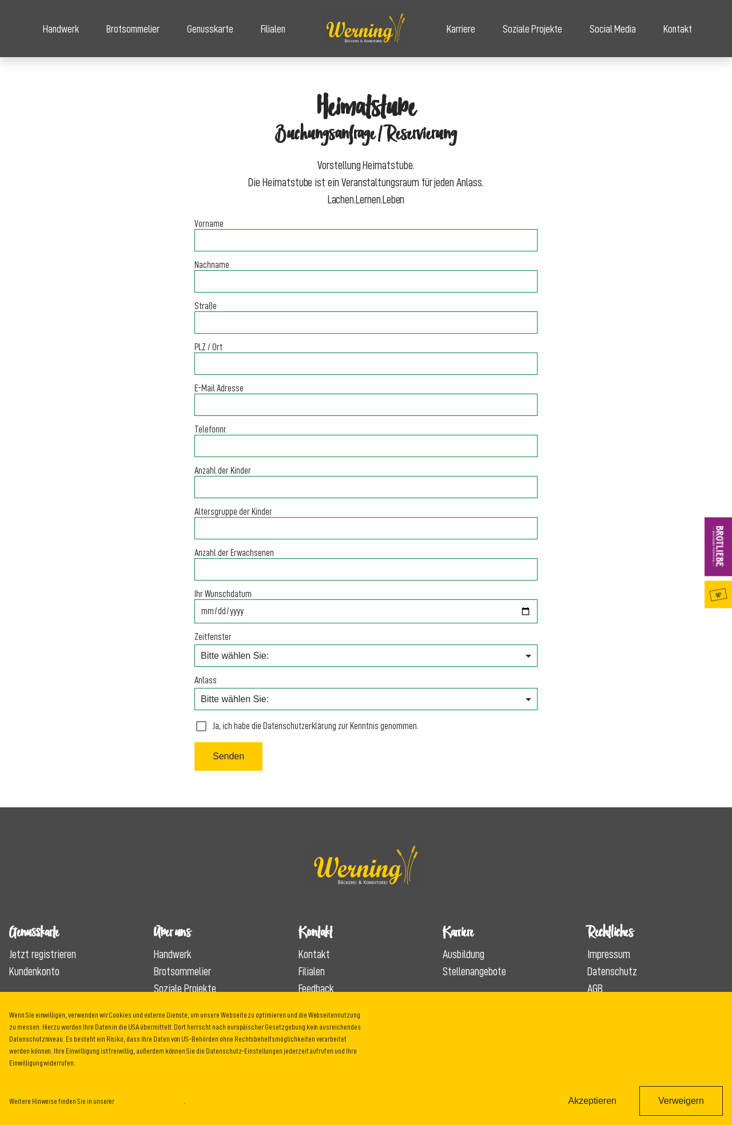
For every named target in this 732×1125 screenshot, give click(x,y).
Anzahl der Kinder (222, 470)
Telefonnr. (211, 429)
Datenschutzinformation (150, 1101)
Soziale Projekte (532, 28)
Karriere (461, 28)
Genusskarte (210, 28)
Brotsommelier (133, 28)
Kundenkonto (34, 971)
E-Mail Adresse (219, 388)
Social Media (613, 28)
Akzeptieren (592, 1101)
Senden (228, 756)
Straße (205, 306)
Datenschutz (612, 971)
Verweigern (681, 1101)
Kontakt (677, 28)
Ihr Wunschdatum (223, 594)
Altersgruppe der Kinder (233, 512)
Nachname (211, 265)
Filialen (273, 28)
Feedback (316, 988)
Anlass (205, 680)
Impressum (608, 954)
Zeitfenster (213, 637)
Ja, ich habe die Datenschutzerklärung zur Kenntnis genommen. (306, 726)
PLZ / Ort (208, 347)
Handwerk (61, 28)
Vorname (209, 224)
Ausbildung (463, 954)
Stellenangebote (474, 971)
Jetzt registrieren (42, 954)
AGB (595, 988)
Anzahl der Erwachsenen (234, 553)
